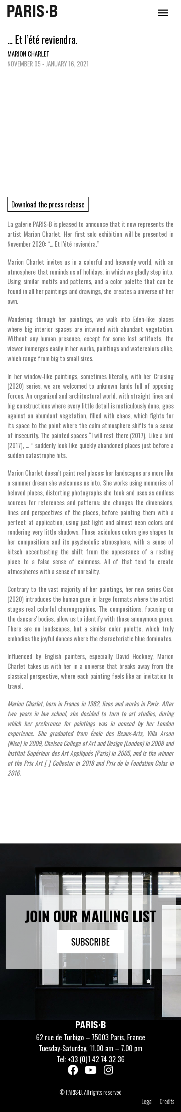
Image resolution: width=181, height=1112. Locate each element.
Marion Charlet (28, 53)
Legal (147, 1101)
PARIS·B (32, 10)
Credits (167, 1101)
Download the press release (48, 204)
